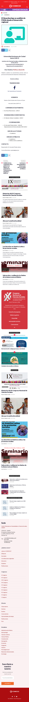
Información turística (14, 321)
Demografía (4, 641)
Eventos (3, 611)
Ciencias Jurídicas (5, 634)
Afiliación (3, 553)
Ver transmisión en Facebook (14, 91)
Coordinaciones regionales (7, 558)
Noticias (3, 609)
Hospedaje (14, 318)
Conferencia (6, 14)
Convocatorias (4, 614)
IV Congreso (4, 590)
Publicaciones (4, 566)
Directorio (3, 561)
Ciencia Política (5, 636)
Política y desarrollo (19, 70)
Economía (5, 12)
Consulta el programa (14, 312)
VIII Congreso (4, 580)
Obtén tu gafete (14, 315)
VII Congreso (4, 582)
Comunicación (4, 638)
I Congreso (4, 597)
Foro (2, 621)
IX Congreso (4, 577)
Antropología (4, 632)
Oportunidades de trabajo (7, 616)
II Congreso (4, 594)
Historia (3, 647)
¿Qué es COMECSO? (6, 551)
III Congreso (4, 592)
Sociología (3, 654)
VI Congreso (4, 585)
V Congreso (4, 587)
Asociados (3, 556)
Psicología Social (5, 649)
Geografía (3, 645)
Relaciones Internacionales (7, 651)
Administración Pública (6, 630)
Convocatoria (14, 324)
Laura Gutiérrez (7, 46)
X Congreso (4, 575)
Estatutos (3, 563)
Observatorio (4, 606)
